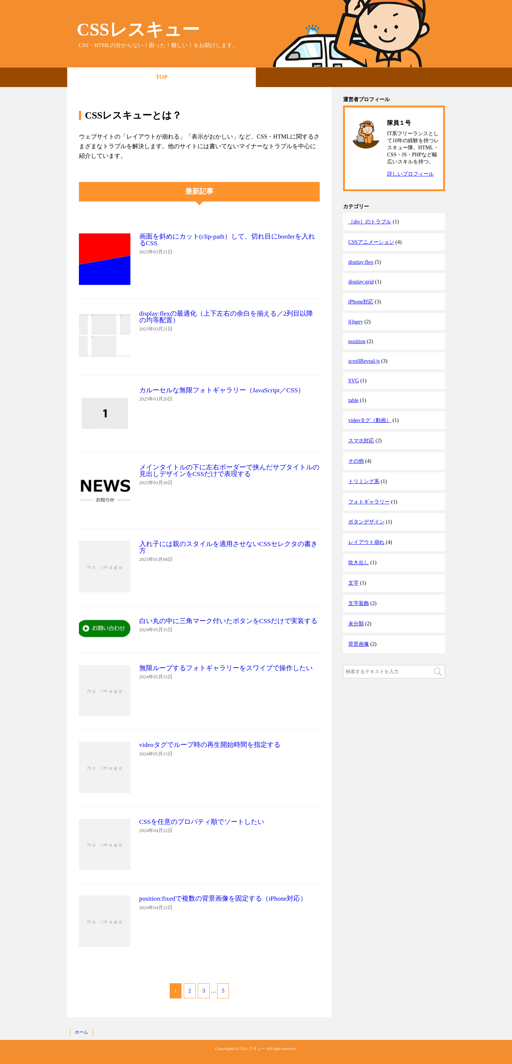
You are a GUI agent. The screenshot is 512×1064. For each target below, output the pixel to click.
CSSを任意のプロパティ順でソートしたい (201, 821)
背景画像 (358, 644)
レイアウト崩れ (366, 542)
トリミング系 (363, 481)
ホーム (81, 1032)
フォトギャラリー (369, 502)
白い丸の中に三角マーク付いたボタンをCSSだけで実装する (228, 621)
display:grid (361, 282)
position (356, 341)
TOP (162, 77)
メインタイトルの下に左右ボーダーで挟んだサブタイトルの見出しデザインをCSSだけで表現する (229, 470)
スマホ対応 (361, 440)
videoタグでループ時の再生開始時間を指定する (209, 744)
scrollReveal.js (364, 361)
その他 (356, 461)
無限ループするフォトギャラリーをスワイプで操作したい (226, 668)
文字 (353, 583)
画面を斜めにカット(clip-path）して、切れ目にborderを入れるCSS (227, 240)
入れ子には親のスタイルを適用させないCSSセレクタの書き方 (228, 547)
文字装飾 (358, 603)
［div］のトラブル (369, 222)
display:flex (360, 262)
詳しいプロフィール (410, 174)
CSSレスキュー (138, 29)
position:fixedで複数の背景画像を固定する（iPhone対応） (223, 898)
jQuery (355, 322)
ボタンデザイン (366, 522)
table (353, 400)
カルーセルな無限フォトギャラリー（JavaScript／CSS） (222, 390)
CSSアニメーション (371, 242)
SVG (353, 380)
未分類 (356, 623)
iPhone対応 (360, 302)
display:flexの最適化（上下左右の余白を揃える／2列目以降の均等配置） (226, 317)
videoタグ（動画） (369, 420)
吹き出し (358, 562)
